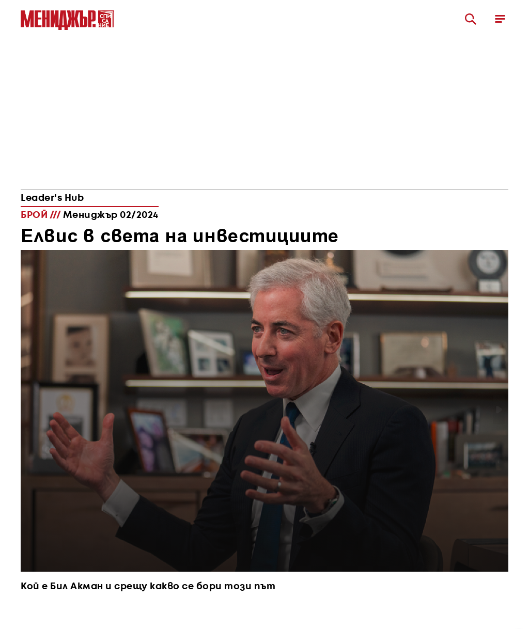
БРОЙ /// (90, 215)
